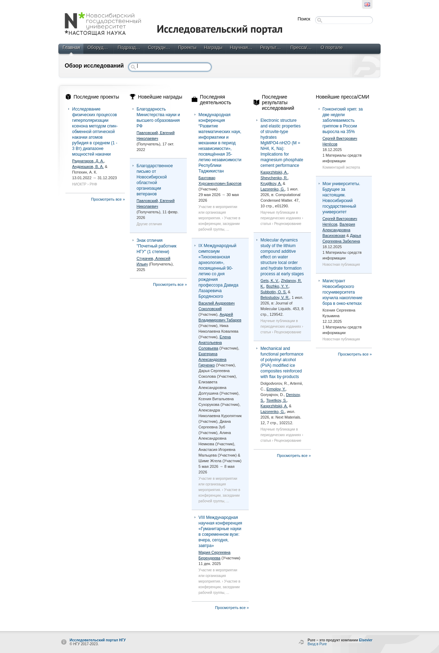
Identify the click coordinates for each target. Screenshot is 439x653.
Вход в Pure (317, 644)
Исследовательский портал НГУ (98, 640)
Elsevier (366, 640)
